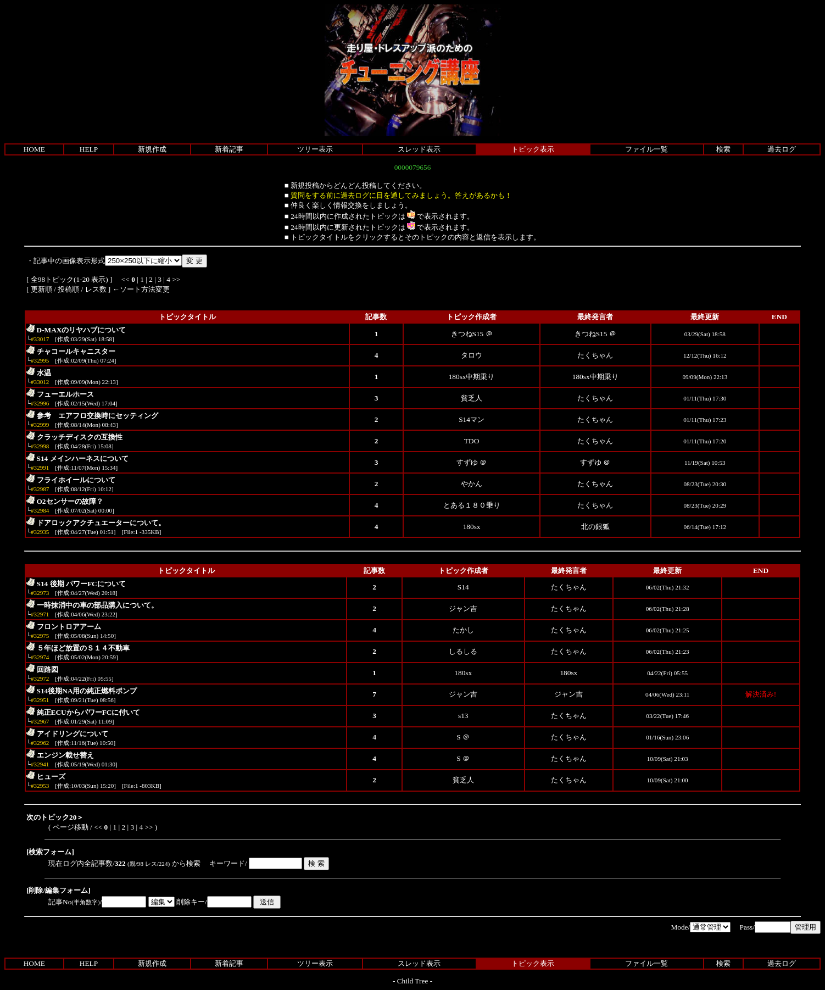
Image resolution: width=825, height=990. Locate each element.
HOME (34, 149)
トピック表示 (532, 149)
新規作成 (152, 149)
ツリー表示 (315, 149)
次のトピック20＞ (54, 817)
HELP (89, 149)
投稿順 (68, 289)
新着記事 (229, 149)
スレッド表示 (419, 149)
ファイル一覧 (646, 149)
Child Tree (412, 981)
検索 (723, 149)
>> (176, 279)
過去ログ (781, 149)
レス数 (96, 289)
